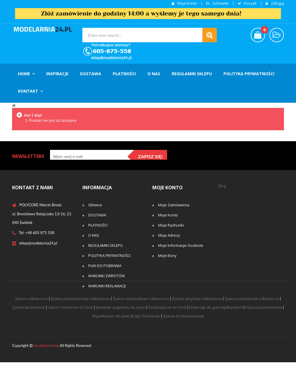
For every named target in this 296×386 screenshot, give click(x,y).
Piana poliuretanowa (263, 331)
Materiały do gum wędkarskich (216, 331)
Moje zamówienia (173, 204)
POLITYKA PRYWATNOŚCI (109, 255)
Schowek (220, 3)
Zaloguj (277, 3)
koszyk (250, 3)
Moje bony (167, 255)
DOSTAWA (97, 215)
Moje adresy (169, 235)
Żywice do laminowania (183, 339)
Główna (95, 204)
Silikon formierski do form (70, 331)
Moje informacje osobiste (180, 245)
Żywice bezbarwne (28, 331)
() (263, 31)
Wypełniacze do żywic (111, 339)
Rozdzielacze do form (167, 331)
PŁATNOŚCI (98, 225)
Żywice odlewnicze (31, 322)
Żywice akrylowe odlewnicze (197, 322)
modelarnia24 (46, 369)
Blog (222, 185)
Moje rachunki (171, 225)
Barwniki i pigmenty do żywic (120, 331)
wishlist (276, 35)
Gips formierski (146, 339)
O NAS (93, 235)
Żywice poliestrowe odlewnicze (252, 322)
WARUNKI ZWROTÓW (106, 275)
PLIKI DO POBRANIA (104, 265)
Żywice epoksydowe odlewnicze (141, 322)
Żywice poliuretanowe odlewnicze (80, 322)
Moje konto (186, 3)
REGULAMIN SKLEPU (105, 245)
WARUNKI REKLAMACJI (107, 285)
